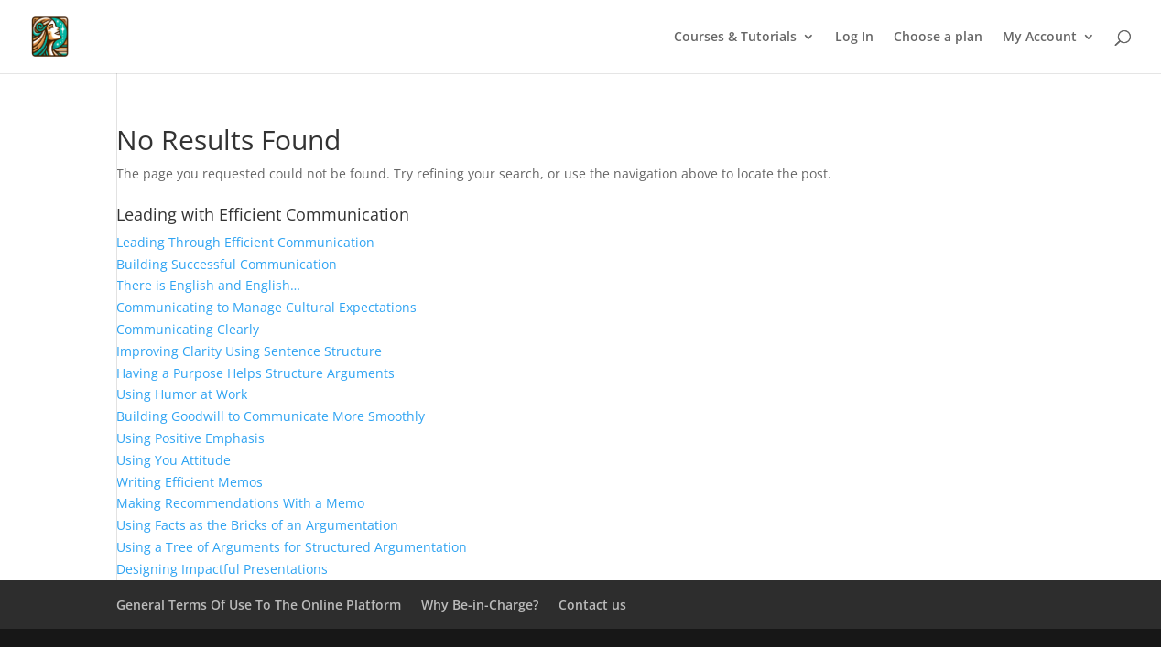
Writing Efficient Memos (189, 482)
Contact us (592, 604)
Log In (854, 37)
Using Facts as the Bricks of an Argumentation (257, 525)
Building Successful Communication (226, 264)
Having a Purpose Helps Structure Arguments (255, 373)
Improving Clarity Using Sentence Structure (249, 351)
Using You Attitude (173, 460)
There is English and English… (208, 285)
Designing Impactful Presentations (222, 569)
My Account (1040, 37)
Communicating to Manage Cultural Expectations (266, 307)
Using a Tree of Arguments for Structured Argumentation (291, 547)
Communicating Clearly (187, 329)
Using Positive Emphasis (190, 438)
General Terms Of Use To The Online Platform (258, 604)
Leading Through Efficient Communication (245, 242)
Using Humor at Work (181, 394)
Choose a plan (938, 37)
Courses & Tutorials (735, 37)
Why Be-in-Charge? (479, 604)
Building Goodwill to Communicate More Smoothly (270, 416)
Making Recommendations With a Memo (240, 503)
